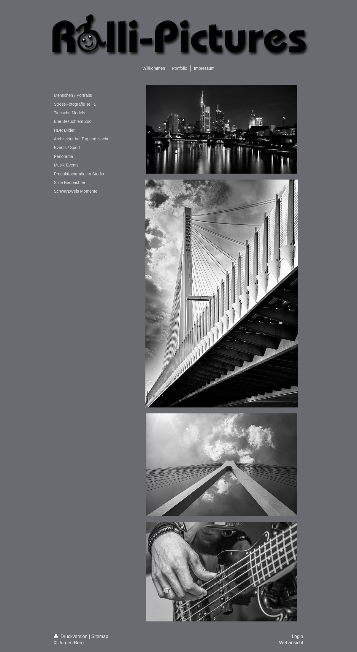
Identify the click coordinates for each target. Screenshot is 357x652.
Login (297, 636)
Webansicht (291, 642)
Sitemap (99, 636)
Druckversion (71, 636)
